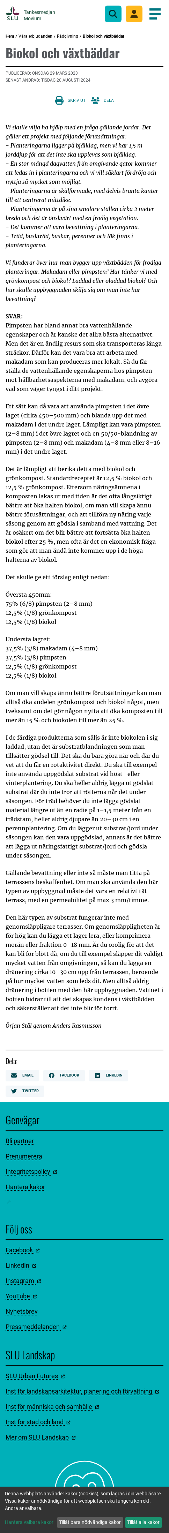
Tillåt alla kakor (143, 1522)
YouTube (21, 1296)
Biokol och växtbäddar (103, 36)
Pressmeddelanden (36, 1326)
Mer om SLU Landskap (41, 1437)
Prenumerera (24, 1156)
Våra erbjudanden (35, 36)
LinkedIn (109, 1075)
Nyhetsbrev (22, 1311)
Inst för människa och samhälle (52, 1406)
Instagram (23, 1280)
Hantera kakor (25, 1187)
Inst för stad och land (38, 1422)
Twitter (25, 1091)
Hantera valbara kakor (29, 1522)
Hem (10, 36)
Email (22, 1075)
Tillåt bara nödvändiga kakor (90, 1522)
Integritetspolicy (31, 1171)
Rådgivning (67, 36)
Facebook (64, 1075)
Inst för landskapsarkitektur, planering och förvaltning (82, 1391)
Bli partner (20, 1141)
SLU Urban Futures (35, 1376)
